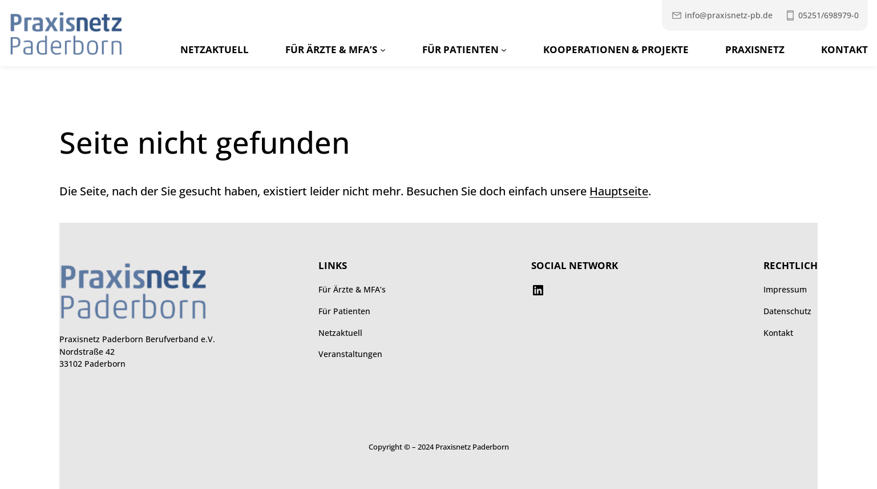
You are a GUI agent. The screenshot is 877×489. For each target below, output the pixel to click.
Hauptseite (618, 191)
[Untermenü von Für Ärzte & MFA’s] (383, 50)
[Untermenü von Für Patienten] (504, 50)
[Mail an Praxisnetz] (722, 15)
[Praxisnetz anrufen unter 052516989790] (822, 15)
